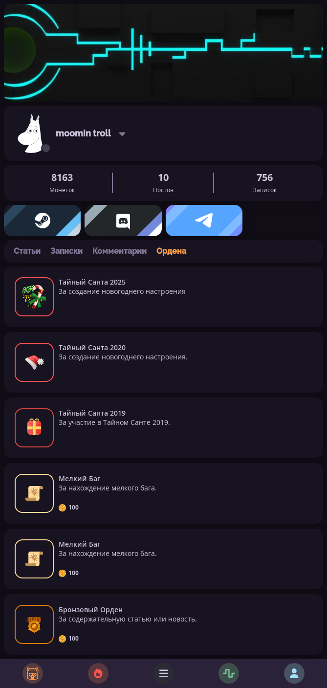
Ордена (171, 251)
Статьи (27, 251)
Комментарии (119, 251)
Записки (66, 251)
